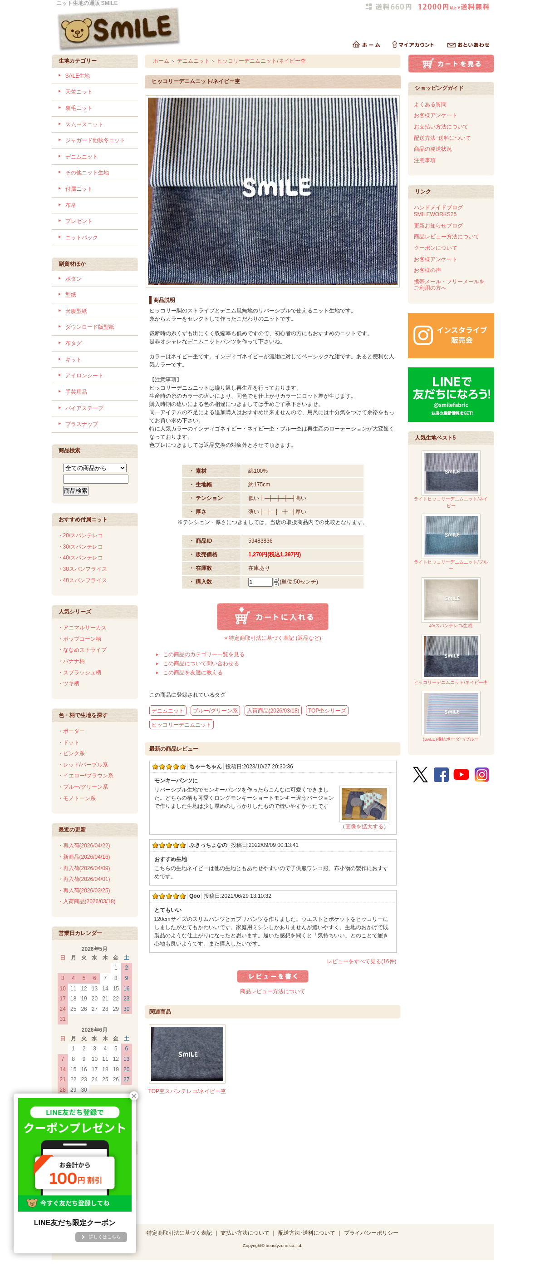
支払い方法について (245, 1233)
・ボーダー (71, 731)
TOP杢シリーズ (327, 711)
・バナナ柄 (71, 661)
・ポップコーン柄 (79, 639)
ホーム (161, 61)
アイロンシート (84, 375)
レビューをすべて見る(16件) (361, 961)
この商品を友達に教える (193, 672)
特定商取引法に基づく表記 (179, 1233)
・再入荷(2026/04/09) (84, 868)
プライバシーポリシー (371, 1233)
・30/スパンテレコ (80, 547)
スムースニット (84, 124)
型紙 (70, 295)
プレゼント (79, 221)
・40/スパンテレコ (80, 557)
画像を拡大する (364, 826)
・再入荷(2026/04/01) (84, 879)
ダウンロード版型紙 (89, 327)
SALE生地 (77, 76)
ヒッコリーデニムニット (181, 725)
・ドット (68, 742)
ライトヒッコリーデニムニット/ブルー (451, 542)
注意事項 (425, 160)
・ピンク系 (71, 753)
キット (73, 359)
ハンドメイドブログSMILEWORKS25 (438, 211)
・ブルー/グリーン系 (83, 787)
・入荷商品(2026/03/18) (87, 901)
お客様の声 (427, 270)
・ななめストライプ (82, 650)
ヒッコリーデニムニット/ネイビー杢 (261, 61)
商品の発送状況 (433, 149)
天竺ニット (79, 92)
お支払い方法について (441, 127)
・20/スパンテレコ (80, 535)
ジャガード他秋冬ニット (95, 140)
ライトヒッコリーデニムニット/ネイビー (451, 479)
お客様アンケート (435, 115)
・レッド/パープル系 (83, 765)
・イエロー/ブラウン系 (85, 775)
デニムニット (81, 156)
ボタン (73, 279)
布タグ (73, 343)
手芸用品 (76, 392)
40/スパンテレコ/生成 (451, 603)
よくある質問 (430, 104)
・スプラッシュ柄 (79, 672)
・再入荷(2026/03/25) (84, 890)
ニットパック (81, 237)
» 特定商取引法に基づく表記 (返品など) (272, 638)
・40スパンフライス (82, 580)
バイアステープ (84, 408)
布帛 (70, 205)
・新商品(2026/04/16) (84, 857)
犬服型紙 (76, 311)
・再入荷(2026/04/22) (84, 845)
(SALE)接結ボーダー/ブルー (451, 716)
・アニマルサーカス (82, 627)
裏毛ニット (79, 108)
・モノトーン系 (77, 798)
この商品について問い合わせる (201, 663)
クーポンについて (435, 248)
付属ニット (79, 189)
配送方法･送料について (442, 138)
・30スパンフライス (82, 569)
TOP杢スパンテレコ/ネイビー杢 (187, 1091)
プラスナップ (81, 424)
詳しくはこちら (105, 1236)
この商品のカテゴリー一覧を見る (204, 654)
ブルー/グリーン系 (215, 711)
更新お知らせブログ (438, 226)
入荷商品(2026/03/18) (273, 711)
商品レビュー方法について (272, 991)
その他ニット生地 (87, 172)
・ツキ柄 (68, 683)
